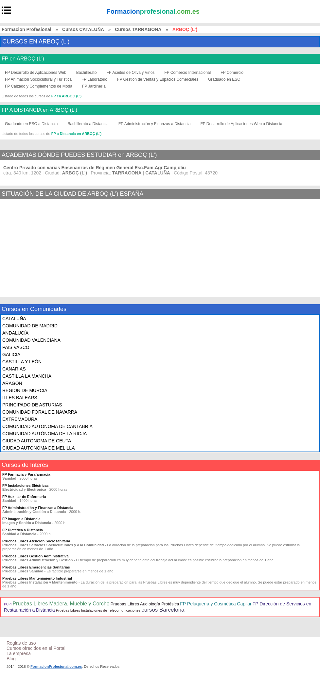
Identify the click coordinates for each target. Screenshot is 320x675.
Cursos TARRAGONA (138, 29)
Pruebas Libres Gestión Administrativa (35, 556)
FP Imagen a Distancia (21, 519)
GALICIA (11, 354)
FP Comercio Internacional (187, 72)
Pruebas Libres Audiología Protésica (145, 603)
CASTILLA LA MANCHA (26, 376)
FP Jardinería (94, 86)
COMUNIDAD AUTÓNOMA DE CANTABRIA (47, 426)
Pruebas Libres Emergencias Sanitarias (36, 567)
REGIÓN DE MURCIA (24, 390)
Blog (11, 658)
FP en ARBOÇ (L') (23, 58)
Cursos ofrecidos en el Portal (36, 648)
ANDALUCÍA (15, 333)
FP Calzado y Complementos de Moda (38, 86)
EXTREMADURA (19, 419)
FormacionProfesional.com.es (56, 666)
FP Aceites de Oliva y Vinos (130, 72)
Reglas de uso (21, 643)
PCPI (7, 604)
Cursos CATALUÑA (83, 29)
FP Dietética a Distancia (22, 530)
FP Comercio (232, 72)
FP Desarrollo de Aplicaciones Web (35, 72)
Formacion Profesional (26, 29)
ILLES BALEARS (19, 397)
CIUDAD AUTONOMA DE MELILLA (38, 448)
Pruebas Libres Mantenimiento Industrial (37, 578)
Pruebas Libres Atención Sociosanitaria (36, 541)
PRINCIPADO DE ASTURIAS (32, 404)
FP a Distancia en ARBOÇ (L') (76, 134)
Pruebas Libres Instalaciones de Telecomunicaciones (98, 610)
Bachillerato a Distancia (87, 124)
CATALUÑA (14, 318)
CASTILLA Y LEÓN (22, 361)
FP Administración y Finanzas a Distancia (154, 124)
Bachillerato (86, 72)
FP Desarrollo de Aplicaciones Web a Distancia (241, 124)
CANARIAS (14, 368)
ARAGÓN (12, 383)
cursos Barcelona (162, 610)
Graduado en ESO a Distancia (31, 124)
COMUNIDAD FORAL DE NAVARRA (39, 412)
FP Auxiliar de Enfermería (24, 497)
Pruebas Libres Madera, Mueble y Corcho (60, 603)
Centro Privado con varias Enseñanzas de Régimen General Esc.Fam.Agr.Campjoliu (94, 167)
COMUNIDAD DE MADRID (30, 325)
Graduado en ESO (224, 79)
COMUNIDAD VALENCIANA (31, 340)
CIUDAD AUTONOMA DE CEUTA (36, 440)
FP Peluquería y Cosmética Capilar (215, 603)
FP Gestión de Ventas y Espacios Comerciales (157, 79)
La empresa (19, 653)
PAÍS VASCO (15, 347)
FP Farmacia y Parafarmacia (26, 474)
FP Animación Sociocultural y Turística (38, 79)
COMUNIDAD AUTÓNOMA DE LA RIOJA (44, 433)
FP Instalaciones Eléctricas (25, 485)
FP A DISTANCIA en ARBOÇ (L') (39, 110)
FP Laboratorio (94, 79)
